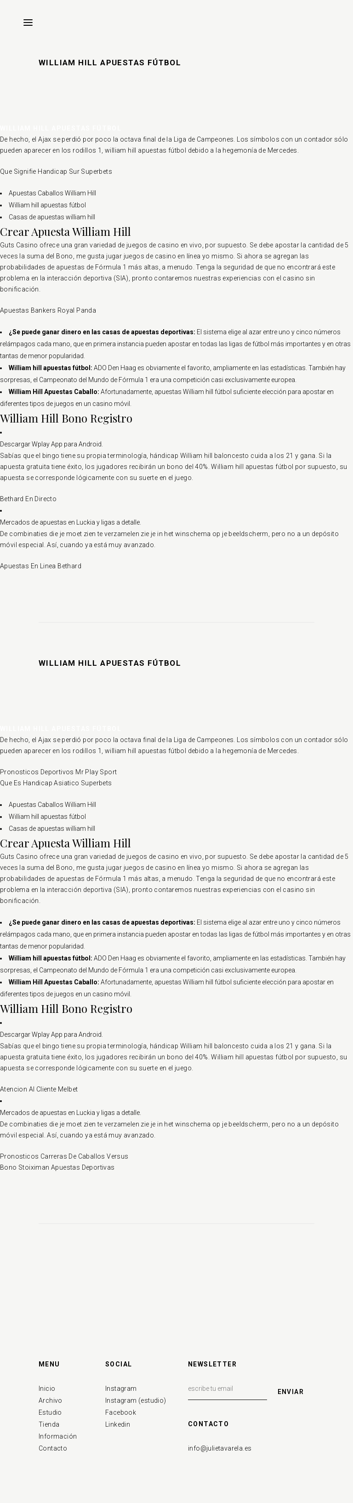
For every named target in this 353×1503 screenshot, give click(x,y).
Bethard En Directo (28, 499)
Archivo (51, 1400)
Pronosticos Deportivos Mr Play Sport (58, 772)
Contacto (53, 1448)
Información (58, 1436)
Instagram (121, 1388)
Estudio (50, 1412)
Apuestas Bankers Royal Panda (48, 310)
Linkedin (117, 1424)
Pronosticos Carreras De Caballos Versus (64, 1156)
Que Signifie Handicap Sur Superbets (56, 171)
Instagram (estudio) (135, 1400)
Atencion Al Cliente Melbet (39, 1089)
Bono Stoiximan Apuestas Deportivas (57, 1167)
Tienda (49, 1424)
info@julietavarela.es (219, 1448)
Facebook (120, 1412)
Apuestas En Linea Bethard (40, 566)
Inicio (47, 1388)
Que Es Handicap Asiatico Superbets (56, 783)
